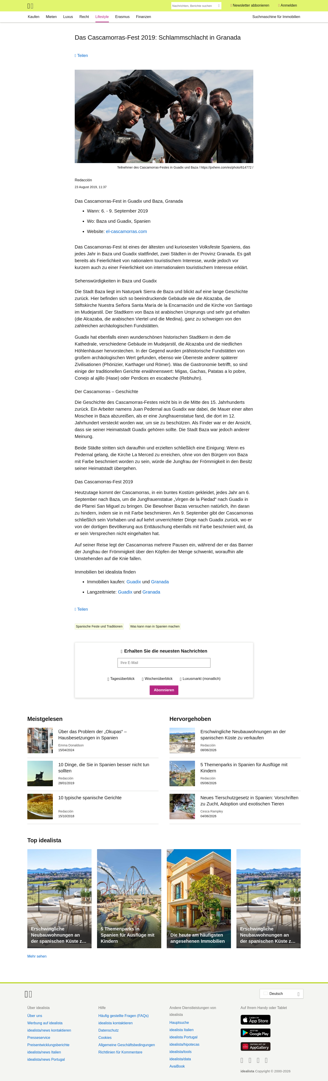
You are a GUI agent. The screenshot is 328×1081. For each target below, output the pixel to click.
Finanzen (143, 17)
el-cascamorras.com (126, 231)
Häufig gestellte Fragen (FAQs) (123, 1016)
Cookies (105, 1038)
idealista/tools (180, 1052)
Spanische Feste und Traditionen (99, 626)
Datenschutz (108, 1030)
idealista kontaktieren (115, 1023)
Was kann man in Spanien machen (155, 626)
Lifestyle (102, 17)
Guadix (134, 581)
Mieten (51, 17)
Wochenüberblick (158, 679)
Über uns (34, 1016)
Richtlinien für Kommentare (120, 1052)
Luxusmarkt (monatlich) (201, 679)
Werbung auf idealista (44, 1023)
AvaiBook (177, 1066)
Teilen (82, 55)
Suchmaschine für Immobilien (276, 17)
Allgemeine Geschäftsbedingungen (126, 1045)
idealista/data (180, 1059)
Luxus (68, 17)
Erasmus (122, 17)
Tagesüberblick (122, 679)
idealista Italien (181, 1030)
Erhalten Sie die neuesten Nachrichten (165, 650)
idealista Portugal (183, 1037)
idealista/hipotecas (184, 1044)
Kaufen (33, 17)
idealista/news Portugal (46, 1059)
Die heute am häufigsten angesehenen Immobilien (197, 938)
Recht (84, 17)
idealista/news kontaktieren (49, 1030)
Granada (160, 581)
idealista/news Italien (44, 1052)
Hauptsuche (179, 1023)
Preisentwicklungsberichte (48, 1045)
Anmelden (289, 5)
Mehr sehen (37, 956)
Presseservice (38, 1038)
